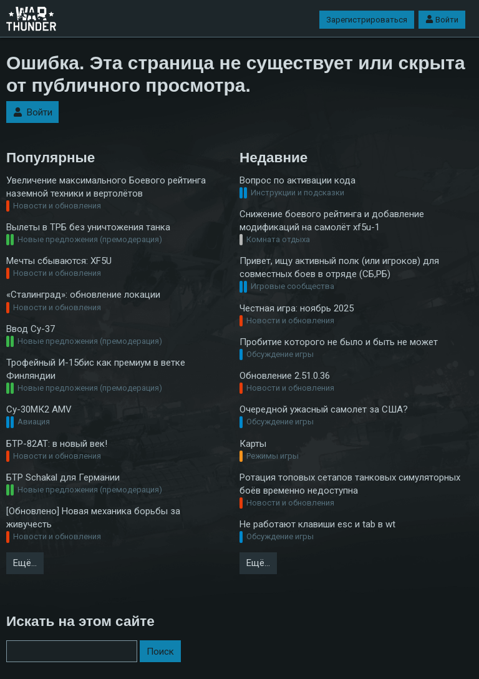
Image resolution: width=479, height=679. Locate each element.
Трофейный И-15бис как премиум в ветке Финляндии (95, 369)
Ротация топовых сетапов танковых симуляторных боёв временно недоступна (350, 484)
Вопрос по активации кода (298, 180)
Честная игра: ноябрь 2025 (297, 308)
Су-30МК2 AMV (39, 409)
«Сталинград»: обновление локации (83, 294)
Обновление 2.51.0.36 (285, 375)
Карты (253, 443)
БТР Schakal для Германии (63, 477)
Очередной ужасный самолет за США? (324, 409)
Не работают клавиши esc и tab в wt (317, 524)
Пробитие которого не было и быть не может (339, 342)
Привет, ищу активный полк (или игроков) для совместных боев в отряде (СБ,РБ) (339, 267)
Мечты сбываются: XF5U (59, 260)
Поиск (160, 651)
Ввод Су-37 (30, 329)
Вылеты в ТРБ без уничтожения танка (88, 227)
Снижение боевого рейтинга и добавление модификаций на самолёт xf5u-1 (332, 220)
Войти (441, 19)
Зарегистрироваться (366, 19)
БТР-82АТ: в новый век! (56, 443)
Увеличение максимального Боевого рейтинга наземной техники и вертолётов (106, 187)
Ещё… (25, 563)
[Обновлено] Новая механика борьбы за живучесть (93, 518)
